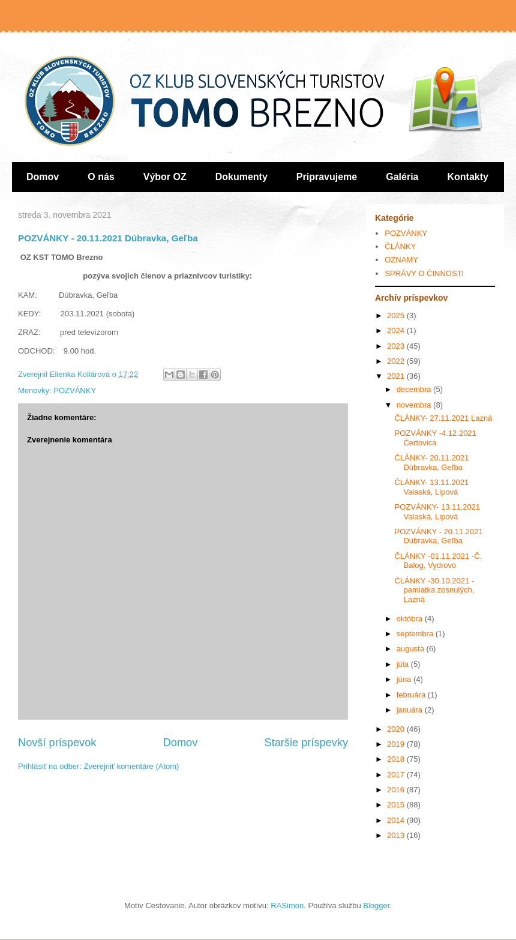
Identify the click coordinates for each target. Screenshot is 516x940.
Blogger (376, 905)
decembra (415, 389)
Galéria (402, 177)
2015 (397, 804)
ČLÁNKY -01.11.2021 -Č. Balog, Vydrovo (438, 561)
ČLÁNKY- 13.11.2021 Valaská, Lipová (431, 487)
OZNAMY (401, 259)
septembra (416, 633)
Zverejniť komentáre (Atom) (131, 766)
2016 (397, 789)
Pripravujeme (326, 177)
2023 (397, 346)
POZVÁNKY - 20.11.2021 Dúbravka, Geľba (438, 536)
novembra (415, 404)
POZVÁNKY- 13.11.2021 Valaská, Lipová (437, 511)
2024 (397, 330)
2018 (397, 759)
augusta (412, 648)
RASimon (287, 905)
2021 (397, 376)
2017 (397, 774)
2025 (397, 315)
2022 (397, 361)
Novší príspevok (57, 743)
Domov (42, 177)
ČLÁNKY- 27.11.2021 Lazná (443, 418)
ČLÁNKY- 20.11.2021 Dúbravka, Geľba (431, 462)
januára (411, 709)
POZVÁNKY (74, 390)
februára (412, 694)
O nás (101, 177)
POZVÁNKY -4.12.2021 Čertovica (435, 438)
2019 (397, 744)
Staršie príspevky (307, 743)
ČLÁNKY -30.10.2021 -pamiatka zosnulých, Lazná (434, 590)
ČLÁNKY (400, 246)
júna (405, 679)
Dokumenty (241, 177)
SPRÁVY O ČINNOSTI (424, 273)
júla (404, 664)
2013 (397, 835)
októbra (411, 618)
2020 (397, 729)
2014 (397, 820)
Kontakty (468, 177)
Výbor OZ (165, 177)
